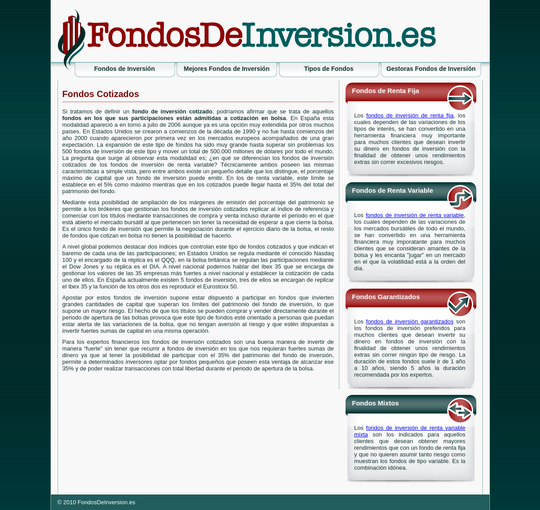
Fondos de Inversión (124, 68)
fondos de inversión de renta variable (415, 215)
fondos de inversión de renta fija (410, 115)
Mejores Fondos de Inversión (227, 68)
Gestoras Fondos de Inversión (431, 68)
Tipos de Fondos (329, 68)
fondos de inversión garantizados (409, 321)
